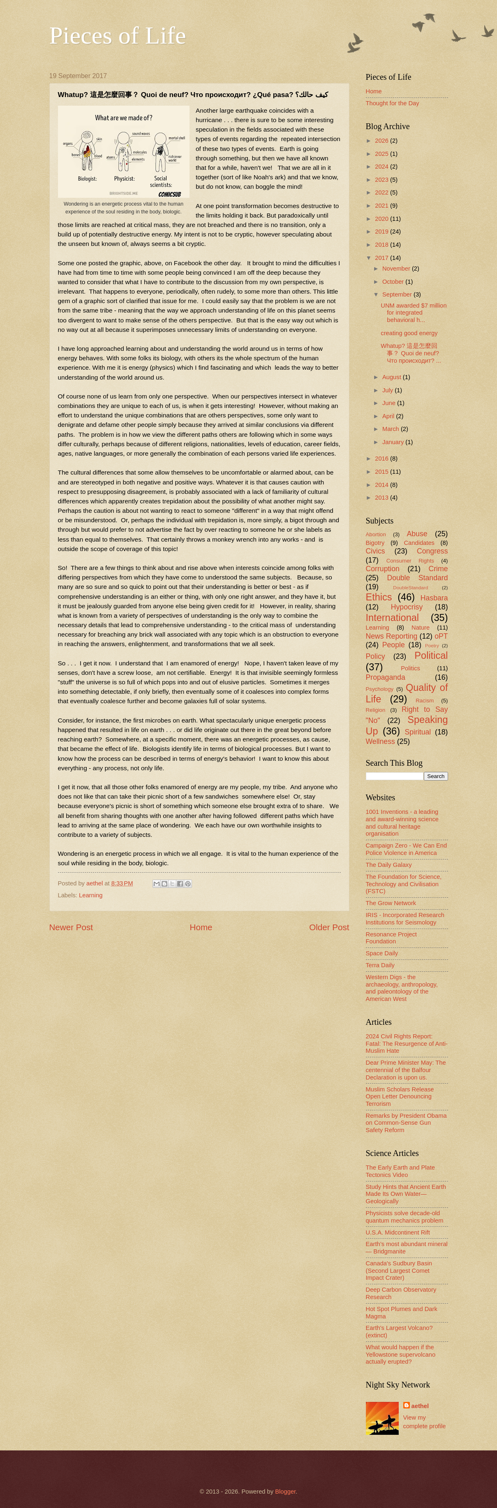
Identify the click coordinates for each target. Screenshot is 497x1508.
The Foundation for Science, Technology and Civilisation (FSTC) (404, 883)
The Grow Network (391, 903)
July (388, 390)
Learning (90, 895)
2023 (382, 179)
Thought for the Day (392, 103)
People (393, 645)
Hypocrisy (407, 607)
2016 (382, 458)
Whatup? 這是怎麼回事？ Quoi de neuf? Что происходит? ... (411, 353)
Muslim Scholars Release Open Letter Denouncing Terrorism (400, 1096)
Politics (410, 668)
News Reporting (392, 636)
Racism (425, 700)
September (398, 294)
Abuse (417, 534)
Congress (432, 551)
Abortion (376, 534)
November (397, 268)
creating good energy (409, 333)
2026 (382, 140)
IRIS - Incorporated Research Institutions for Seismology (405, 919)
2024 (382, 166)
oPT (441, 636)
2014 (382, 485)
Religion (376, 710)
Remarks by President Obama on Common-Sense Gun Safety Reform (406, 1122)
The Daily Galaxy (389, 865)
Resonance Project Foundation (391, 938)
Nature (420, 627)
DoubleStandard (410, 587)
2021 (382, 205)
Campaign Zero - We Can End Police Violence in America (406, 849)
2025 (382, 154)
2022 (382, 192)
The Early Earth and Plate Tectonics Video (400, 1171)
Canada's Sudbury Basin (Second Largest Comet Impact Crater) (399, 1270)
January (393, 442)
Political (431, 655)
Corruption (383, 569)
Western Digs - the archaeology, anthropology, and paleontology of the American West (402, 988)
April (389, 416)
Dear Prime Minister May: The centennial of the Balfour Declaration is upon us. (406, 1069)
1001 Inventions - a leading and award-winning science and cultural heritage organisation (402, 822)
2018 (382, 244)
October (393, 281)
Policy (375, 656)
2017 (382, 258)
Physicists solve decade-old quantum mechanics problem (405, 1217)
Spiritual (418, 732)
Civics (375, 551)
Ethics (379, 597)
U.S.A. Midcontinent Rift (398, 1232)
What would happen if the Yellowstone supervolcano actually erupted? (401, 1354)
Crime (438, 569)
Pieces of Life (117, 35)
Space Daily (382, 953)
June (389, 403)
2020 (382, 218)
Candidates (419, 543)
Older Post (329, 927)
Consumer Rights (410, 561)
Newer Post (71, 927)
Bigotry (375, 543)
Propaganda (385, 677)
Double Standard (417, 578)
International (392, 617)
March (391, 429)
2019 (382, 231)
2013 (382, 497)
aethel (420, 1406)
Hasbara (434, 598)
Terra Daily (380, 965)
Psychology (380, 689)
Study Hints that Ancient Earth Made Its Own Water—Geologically (406, 1194)
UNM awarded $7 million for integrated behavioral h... (413, 312)
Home (201, 927)
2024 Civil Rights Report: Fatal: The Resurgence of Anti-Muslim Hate (407, 1043)
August (392, 377)
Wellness (380, 741)
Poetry (432, 645)
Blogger (285, 1491)
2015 (382, 471)
